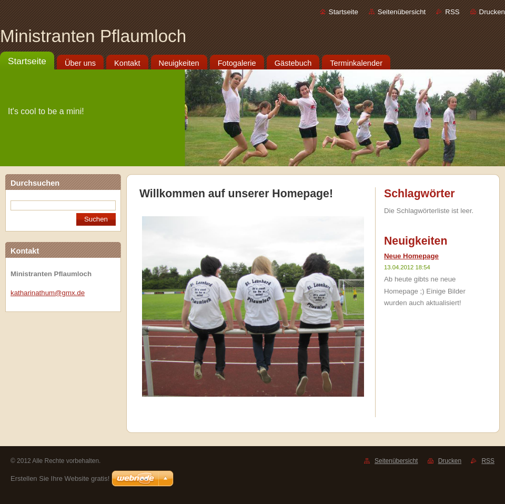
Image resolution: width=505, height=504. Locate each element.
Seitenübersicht (402, 12)
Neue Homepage (411, 256)
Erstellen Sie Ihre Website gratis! (60, 478)
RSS (452, 12)
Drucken (492, 12)
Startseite (343, 12)
